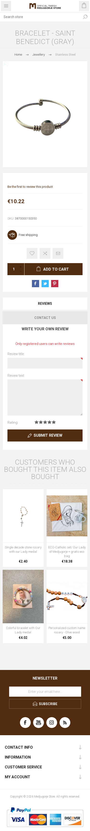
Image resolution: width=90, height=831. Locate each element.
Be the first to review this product (30, 186)
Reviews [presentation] (45, 303)
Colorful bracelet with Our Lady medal (23, 630)
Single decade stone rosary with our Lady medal (23, 549)
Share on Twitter (45, 283)
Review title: (15, 354)
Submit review (48, 435)
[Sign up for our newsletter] (45, 692)
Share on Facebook (35, 283)
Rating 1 (36, 422)
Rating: (12, 422)
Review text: (16, 375)
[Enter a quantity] (12, 269)
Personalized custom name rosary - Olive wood (66, 630)
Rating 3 (45, 422)
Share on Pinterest (54, 283)
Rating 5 (54, 422)
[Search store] (40, 17)
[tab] (45, 303)
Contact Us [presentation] (45, 318)
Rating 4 (49, 422)
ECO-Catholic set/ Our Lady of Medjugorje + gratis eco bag (67, 551)
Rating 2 (41, 422)
